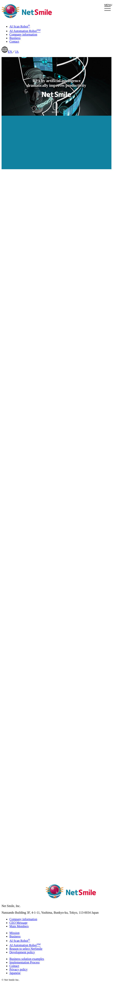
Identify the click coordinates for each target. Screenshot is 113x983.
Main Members (19, 926)
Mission (14, 933)
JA (17, 51)
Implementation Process (24, 962)
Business (15, 936)
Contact (14, 966)
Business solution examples (26, 959)
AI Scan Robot (19, 940)
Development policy (22, 952)
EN (10, 51)
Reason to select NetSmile (25, 948)
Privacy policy (18, 969)
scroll (55, 108)
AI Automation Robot (25, 945)
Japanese (15, 973)
